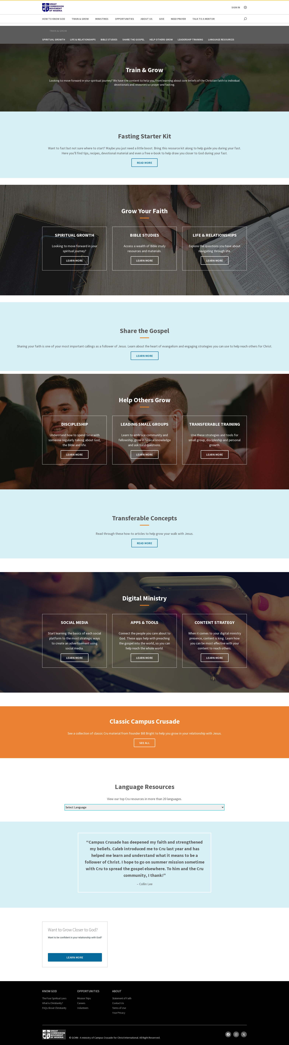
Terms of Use (119, 1008)
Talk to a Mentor (203, 18)
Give (161, 18)
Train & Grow (80, 18)
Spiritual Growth (53, 39)
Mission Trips (84, 998)
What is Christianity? (52, 1003)
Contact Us (118, 1003)
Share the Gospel (133, 39)
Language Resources (221, 39)
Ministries (101, 18)
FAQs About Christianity (54, 1008)
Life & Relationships (83, 39)
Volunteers (82, 1008)
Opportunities (124, 18)
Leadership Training (190, 39)
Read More (144, 162)
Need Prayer (178, 18)
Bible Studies (109, 39)
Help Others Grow (161, 39)
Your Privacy (118, 1012)
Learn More (74, 260)
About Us (146, 18)
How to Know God (53, 18)
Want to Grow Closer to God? (73, 930)
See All (144, 743)
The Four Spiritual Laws (54, 998)
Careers (81, 1003)
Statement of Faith (121, 998)
